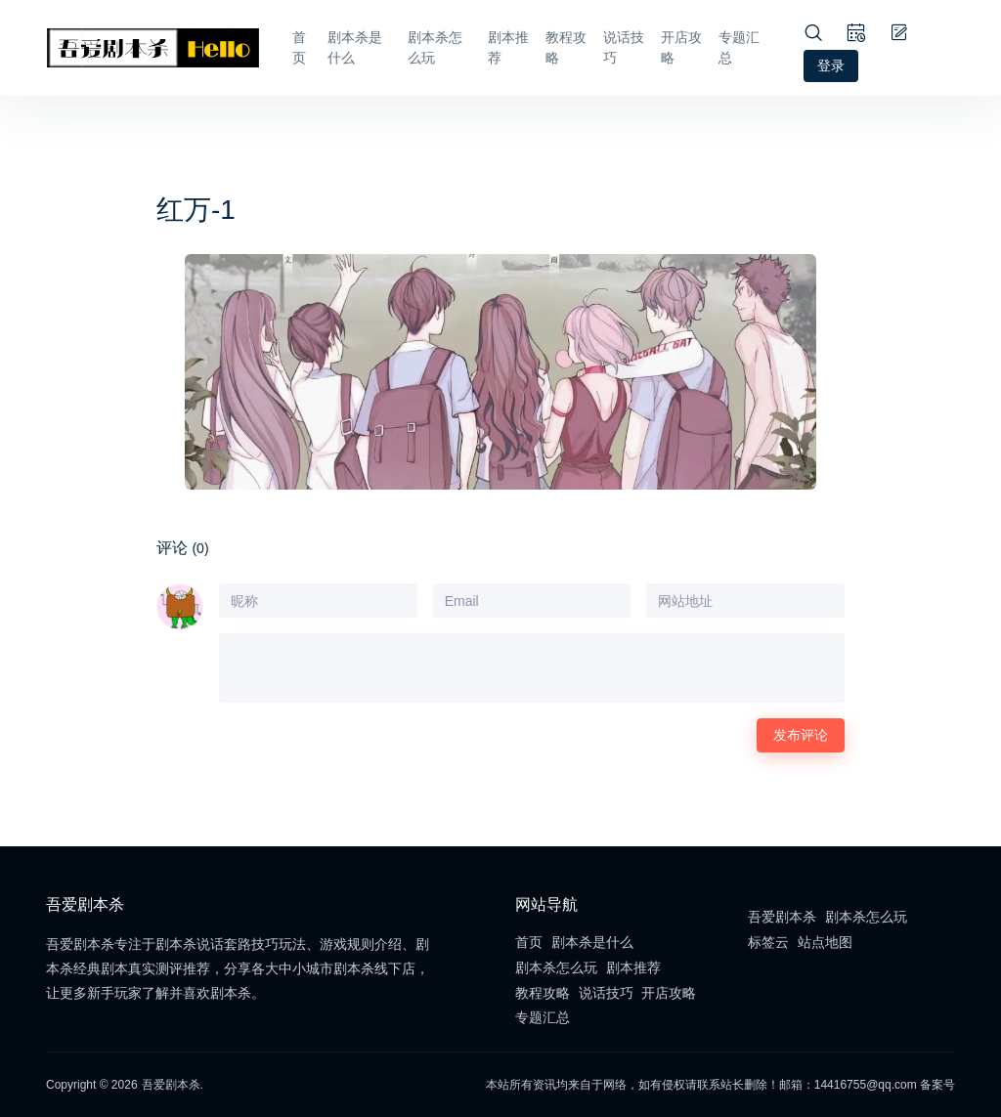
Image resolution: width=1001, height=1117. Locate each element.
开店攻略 (681, 47)
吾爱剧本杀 (782, 916)
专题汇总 (739, 47)
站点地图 (825, 942)
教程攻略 (566, 47)
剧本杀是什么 (354, 47)
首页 (299, 47)
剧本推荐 (508, 47)
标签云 (768, 942)
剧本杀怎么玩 (435, 47)
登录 (831, 65)
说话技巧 (623, 47)
